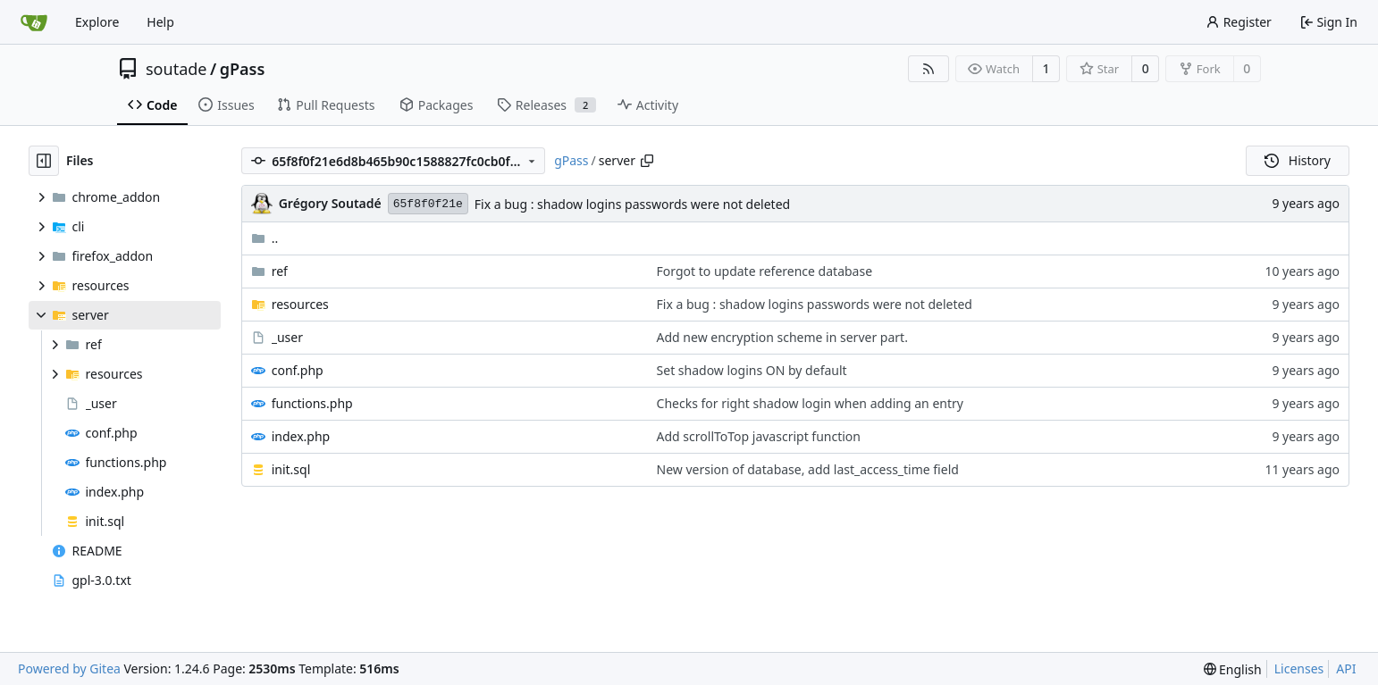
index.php (301, 436)
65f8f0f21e (428, 204)
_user (287, 337)
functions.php (312, 403)
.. (265, 238)
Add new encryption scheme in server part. (782, 337)
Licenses (1299, 668)
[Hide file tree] (44, 161)
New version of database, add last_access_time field (808, 469)
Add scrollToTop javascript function (759, 436)
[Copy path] (647, 161)
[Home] (34, 22)
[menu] (1233, 669)
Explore (97, 21)
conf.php (297, 370)
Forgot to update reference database (765, 271)
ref (280, 271)
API (1346, 668)
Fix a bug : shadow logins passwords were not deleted (632, 204)
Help (160, 21)
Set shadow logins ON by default (752, 370)
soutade (176, 69)
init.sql (291, 469)
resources (300, 304)
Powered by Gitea (69, 668)
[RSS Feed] (928, 68)
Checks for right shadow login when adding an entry (810, 403)
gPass (242, 69)
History (1298, 160)
